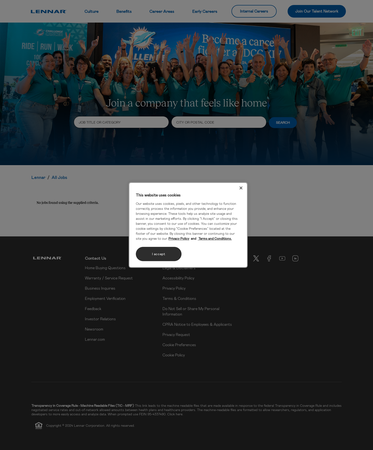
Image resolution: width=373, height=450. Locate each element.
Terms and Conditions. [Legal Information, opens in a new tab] (215, 238)
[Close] (241, 188)
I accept (158, 254)
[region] (188, 225)
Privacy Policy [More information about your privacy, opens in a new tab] (178, 238)
